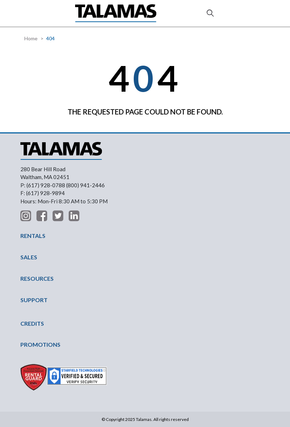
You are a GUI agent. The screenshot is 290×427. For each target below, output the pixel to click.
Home (31, 38)
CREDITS (32, 323)
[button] (26, 13)
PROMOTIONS (40, 344)
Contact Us (265, 13)
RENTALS (32, 235)
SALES (28, 257)
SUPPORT (34, 299)
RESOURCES (37, 278)
